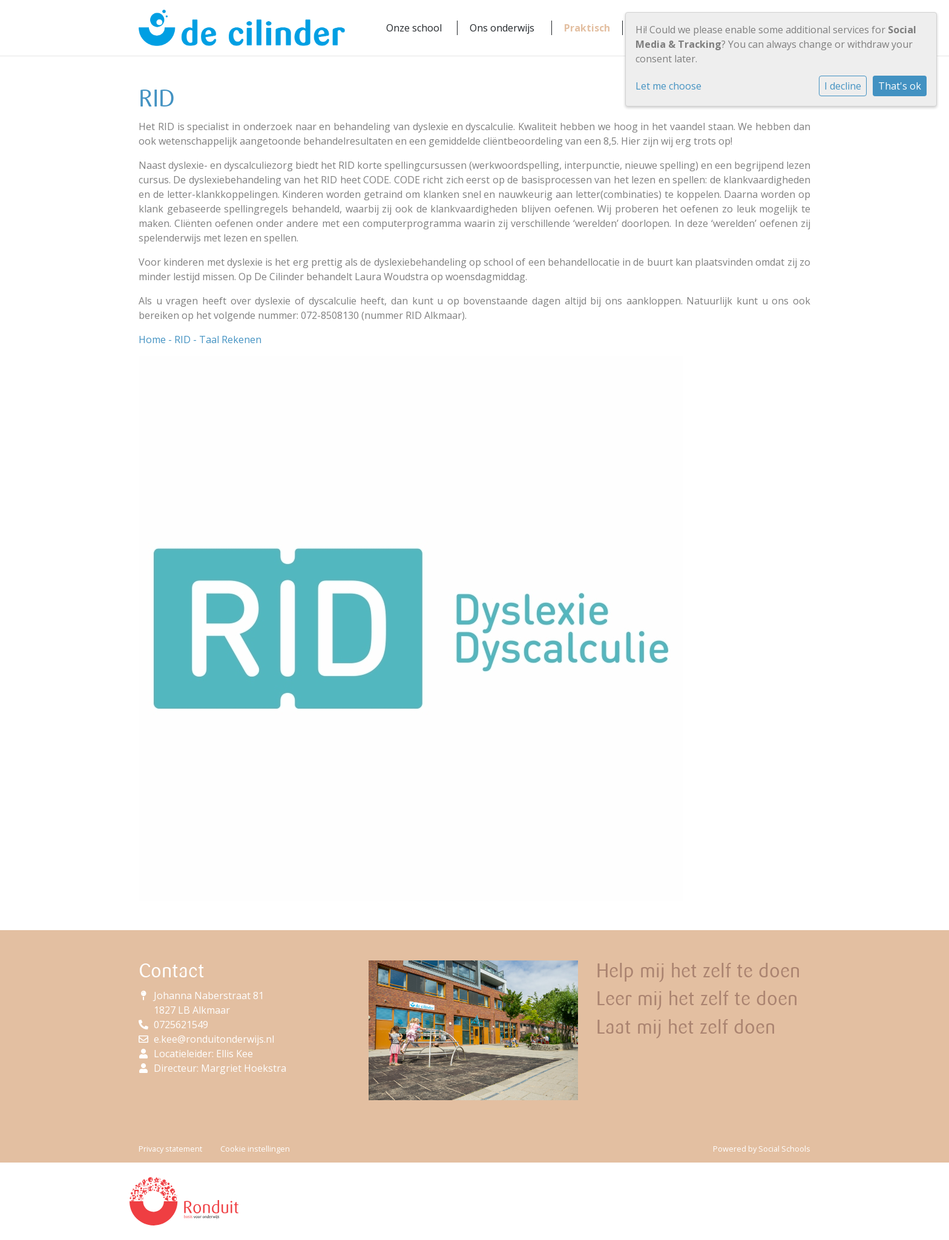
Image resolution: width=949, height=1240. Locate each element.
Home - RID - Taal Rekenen (200, 339)
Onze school (414, 27)
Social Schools (784, 1148)
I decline (842, 86)
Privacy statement (170, 1148)
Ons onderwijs (502, 27)
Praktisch (587, 27)
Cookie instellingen (255, 1148)
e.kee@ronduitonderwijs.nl (214, 1039)
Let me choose (668, 86)
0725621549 (181, 1024)
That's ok (899, 86)
